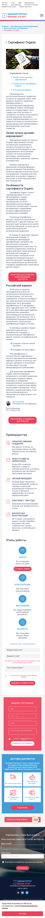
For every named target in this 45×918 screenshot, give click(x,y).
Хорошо (22, 914)
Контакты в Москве (31, 5)
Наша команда (16, 5)
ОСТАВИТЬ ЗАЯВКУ (22, 569)
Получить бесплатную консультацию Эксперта (23, 277)
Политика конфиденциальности (22, 886)
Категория (5, 853)
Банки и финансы (26, 7)
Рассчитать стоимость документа (22, 420)
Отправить (22, 868)
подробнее (22, 808)
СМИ (19, 3)
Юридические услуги (9, 7)
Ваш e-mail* (6, 843)
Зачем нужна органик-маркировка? (23, 78)
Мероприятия (29, 3)
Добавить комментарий (22, 683)
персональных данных (33, 862)
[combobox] (22, 856)
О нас (13, 3)
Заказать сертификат (23, 743)
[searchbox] (11, 856)
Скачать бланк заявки (23, 819)
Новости (5, 3)
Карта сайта (22, 888)
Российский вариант (22, 90)
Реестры (5, 5)
